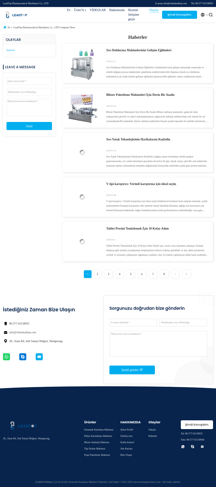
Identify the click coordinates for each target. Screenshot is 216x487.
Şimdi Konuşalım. (179, 15)
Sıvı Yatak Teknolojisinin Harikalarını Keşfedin (138, 139)
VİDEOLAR (98, 10)
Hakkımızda (117, 10)
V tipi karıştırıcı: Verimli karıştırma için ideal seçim (141, 184)
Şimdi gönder (132, 370)
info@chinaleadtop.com (22, 332)
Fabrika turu (126, 436)
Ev (69, 10)
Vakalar (152, 429)
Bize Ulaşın (126, 455)
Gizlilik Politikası (44, 482)
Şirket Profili (126, 429)
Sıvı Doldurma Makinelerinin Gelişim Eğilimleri (138, 50)
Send (29, 126)
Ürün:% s (80, 10)
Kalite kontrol (127, 442)
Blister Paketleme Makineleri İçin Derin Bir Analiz (140, 95)
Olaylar (154, 10)
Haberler (10, 50)
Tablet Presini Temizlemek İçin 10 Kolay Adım (137, 228)
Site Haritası (126, 448)
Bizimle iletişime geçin (133, 14)
